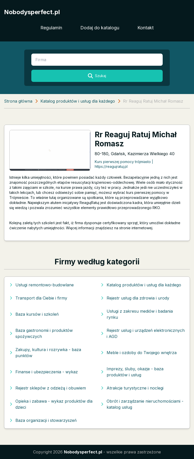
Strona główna (18, 101)
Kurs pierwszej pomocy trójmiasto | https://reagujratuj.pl (124, 164)
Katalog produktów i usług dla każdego (77, 101)
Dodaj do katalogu (99, 27)
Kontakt (145, 27)
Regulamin (51, 27)
